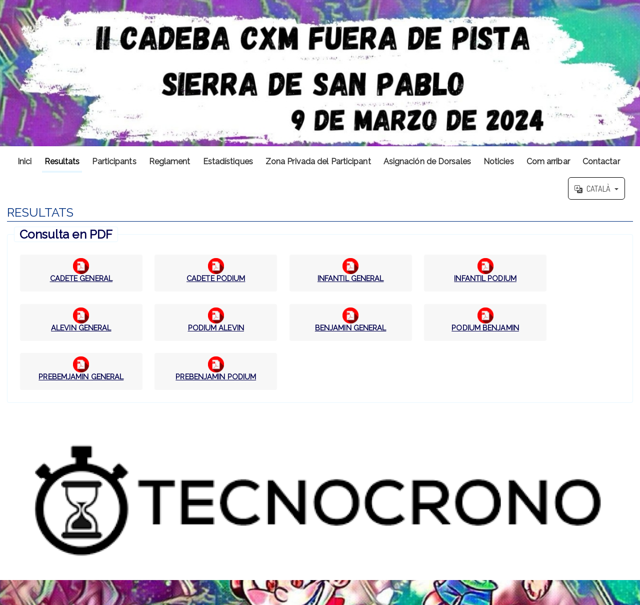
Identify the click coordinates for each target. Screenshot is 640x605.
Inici (25, 161)
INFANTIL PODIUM (485, 278)
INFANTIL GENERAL (351, 278)
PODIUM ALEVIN (216, 327)
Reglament (169, 161)
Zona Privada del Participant (318, 161)
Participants (114, 161)
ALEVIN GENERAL (81, 327)
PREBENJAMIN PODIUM (216, 376)
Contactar (601, 161)
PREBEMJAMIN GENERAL (81, 376)
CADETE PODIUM (215, 278)
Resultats (62, 161)
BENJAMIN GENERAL (350, 327)
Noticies (499, 161)
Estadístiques (228, 161)
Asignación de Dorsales (427, 161)
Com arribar (548, 161)
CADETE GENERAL (81, 278)
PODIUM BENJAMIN (485, 327)
